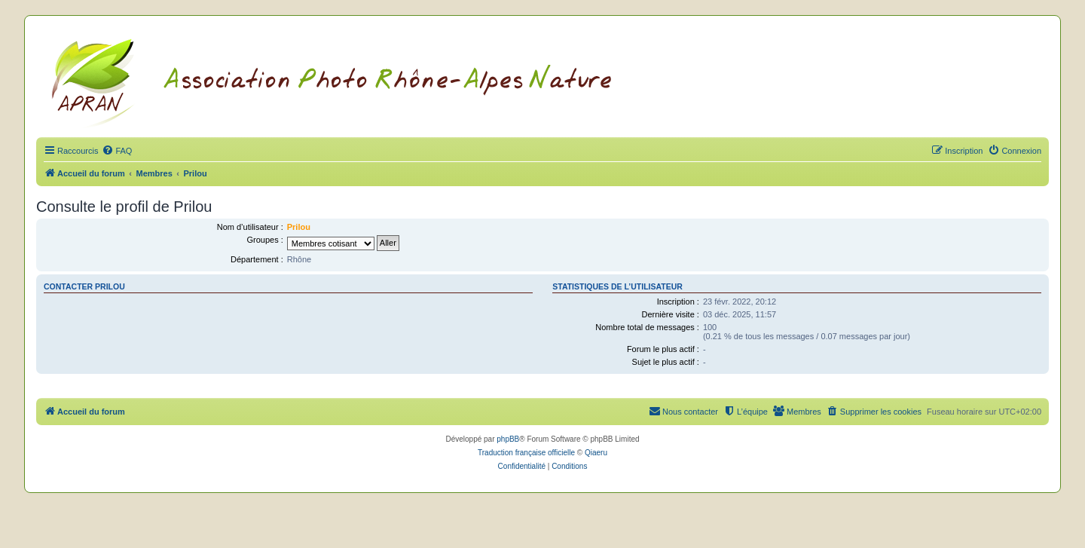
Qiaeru (596, 453)
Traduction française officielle (526, 453)
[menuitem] (117, 151)
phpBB (508, 439)
